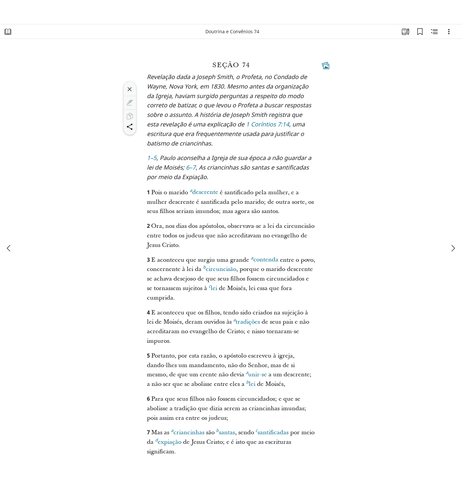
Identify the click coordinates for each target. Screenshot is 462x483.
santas (225, 432)
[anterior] (9, 248)
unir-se (256, 374)
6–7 (191, 168)
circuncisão (219, 268)
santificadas (272, 432)
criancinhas (187, 432)
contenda (264, 259)
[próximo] (452, 248)
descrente (204, 191)
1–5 (152, 158)
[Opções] (448, 31)
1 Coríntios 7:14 (267, 125)
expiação (168, 441)
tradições (246, 321)
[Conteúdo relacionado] (434, 31)
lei (213, 287)
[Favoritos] (420, 31)
